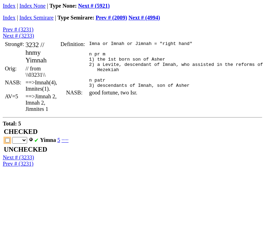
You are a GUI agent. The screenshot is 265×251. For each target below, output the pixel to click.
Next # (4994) (144, 18)
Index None (33, 6)
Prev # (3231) (18, 29)
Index (9, 6)
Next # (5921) (94, 6)
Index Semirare (37, 18)
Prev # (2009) (111, 18)
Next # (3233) (18, 36)
